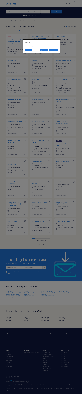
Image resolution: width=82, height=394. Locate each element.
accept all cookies (54, 49)
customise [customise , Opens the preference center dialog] (28, 49)
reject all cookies (44, 49)
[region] (41, 46)
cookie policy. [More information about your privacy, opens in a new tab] (33, 46)
